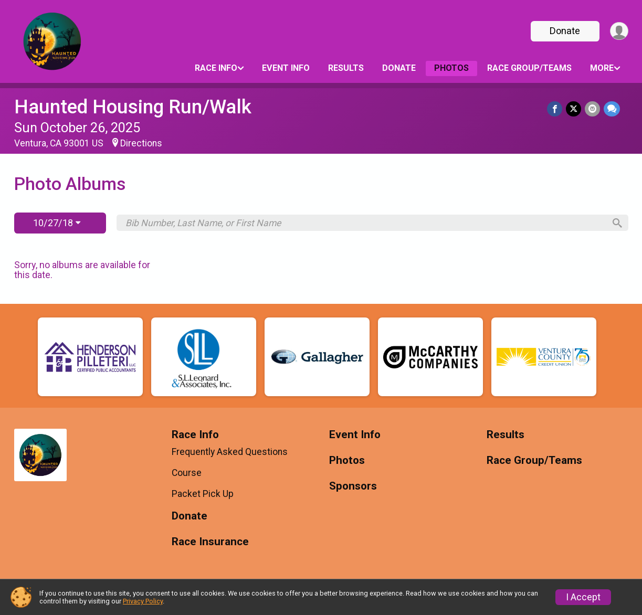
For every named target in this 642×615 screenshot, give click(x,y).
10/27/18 (56, 222)
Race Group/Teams (529, 68)
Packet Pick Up (203, 494)
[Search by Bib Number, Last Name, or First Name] (365, 223)
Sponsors (353, 486)
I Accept (583, 597)
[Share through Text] (612, 108)
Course (187, 473)
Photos (451, 68)
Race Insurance (210, 542)
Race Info (216, 68)
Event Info (286, 68)
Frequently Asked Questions (230, 452)
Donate (564, 30)
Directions (141, 143)
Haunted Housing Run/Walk (132, 107)
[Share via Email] (593, 108)
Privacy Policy (143, 601)
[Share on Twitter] (574, 108)
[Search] (615, 223)
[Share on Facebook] (556, 108)
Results (346, 68)
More (602, 68)
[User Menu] (618, 31)
